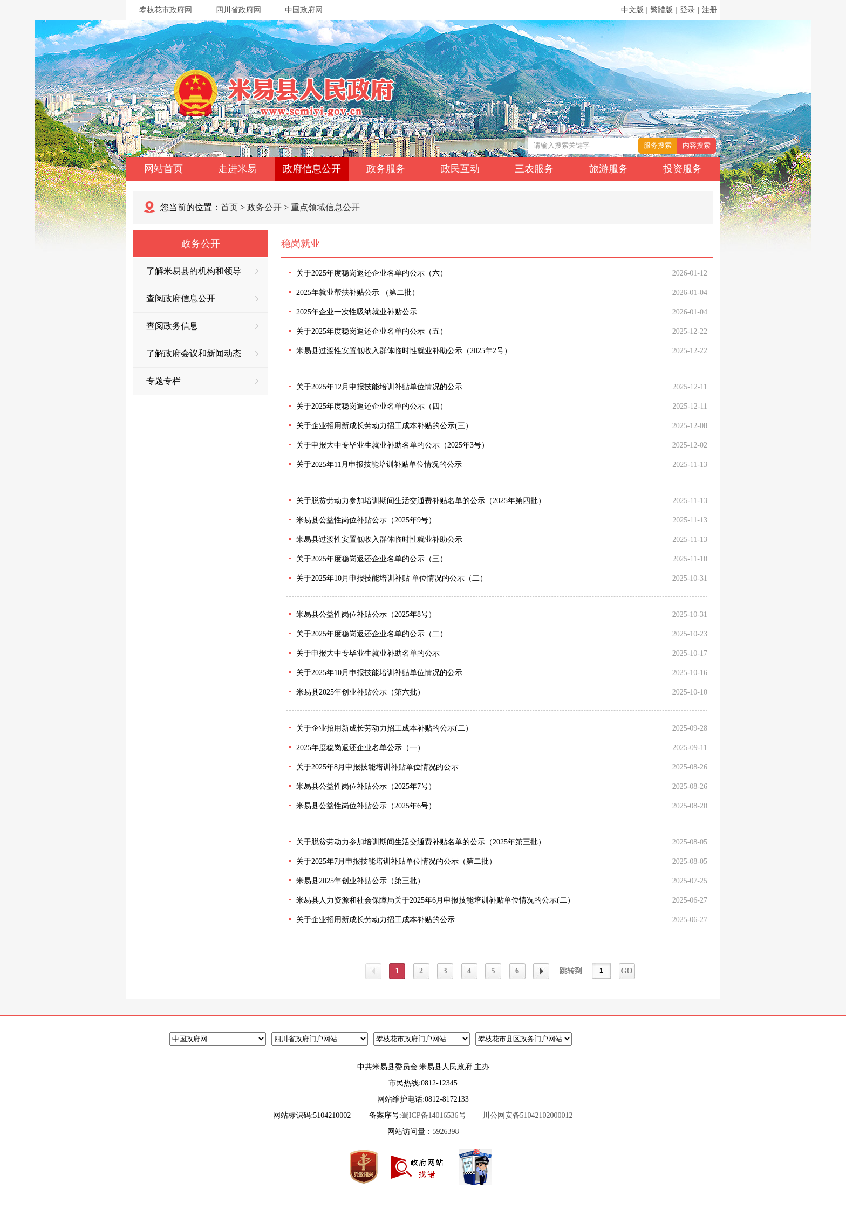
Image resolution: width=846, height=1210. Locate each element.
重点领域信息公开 (325, 207)
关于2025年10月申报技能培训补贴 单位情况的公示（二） (391, 578)
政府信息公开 (312, 168)
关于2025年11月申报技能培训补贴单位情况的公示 (379, 464)
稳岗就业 (300, 243)
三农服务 (534, 168)
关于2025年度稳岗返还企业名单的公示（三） (371, 559)
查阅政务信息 (202, 326)
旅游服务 (608, 168)
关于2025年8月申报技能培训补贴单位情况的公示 (377, 767)
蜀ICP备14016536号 (433, 1115)
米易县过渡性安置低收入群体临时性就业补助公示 (379, 539)
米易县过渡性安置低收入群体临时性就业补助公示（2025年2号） (403, 351)
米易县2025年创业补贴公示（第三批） (360, 881)
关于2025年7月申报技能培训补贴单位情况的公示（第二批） (396, 861)
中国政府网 (304, 10)
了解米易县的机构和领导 (202, 271)
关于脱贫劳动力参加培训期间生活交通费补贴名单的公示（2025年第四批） (420, 501)
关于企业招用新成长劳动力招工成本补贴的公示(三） (384, 426)
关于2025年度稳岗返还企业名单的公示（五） (371, 331)
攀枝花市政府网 (165, 10)
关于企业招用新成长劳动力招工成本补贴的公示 (375, 920)
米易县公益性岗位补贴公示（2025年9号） (366, 520)
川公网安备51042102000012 (527, 1115)
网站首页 (163, 168)
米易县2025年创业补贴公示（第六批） (360, 692)
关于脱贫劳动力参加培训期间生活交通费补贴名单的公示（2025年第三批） (420, 842)
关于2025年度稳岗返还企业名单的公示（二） (371, 634)
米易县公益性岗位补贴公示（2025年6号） (366, 806)
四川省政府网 (238, 10)
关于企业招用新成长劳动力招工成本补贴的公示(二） (384, 728)
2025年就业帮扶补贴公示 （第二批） (357, 292)
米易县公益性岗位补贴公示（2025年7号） (366, 786)
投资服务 (682, 168)
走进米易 (237, 168)
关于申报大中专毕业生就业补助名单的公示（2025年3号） (392, 445)
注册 (709, 10)
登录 (687, 10)
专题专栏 (202, 381)
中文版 (632, 10)
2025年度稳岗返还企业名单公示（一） (360, 748)
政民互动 (460, 168)
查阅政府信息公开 (202, 298)
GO (627, 971)
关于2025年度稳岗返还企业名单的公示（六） (371, 273)
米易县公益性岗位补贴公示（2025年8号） (366, 614)
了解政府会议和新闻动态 (202, 353)
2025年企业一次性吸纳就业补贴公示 (356, 312)
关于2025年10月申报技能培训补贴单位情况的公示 (379, 673)
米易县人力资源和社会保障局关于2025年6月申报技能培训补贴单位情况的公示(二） (435, 900)
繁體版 (661, 10)
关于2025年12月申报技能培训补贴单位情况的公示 (379, 387)
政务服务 (385, 168)
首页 (229, 207)
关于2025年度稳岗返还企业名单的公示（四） (371, 406)
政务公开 (264, 207)
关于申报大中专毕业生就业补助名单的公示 (368, 653)
